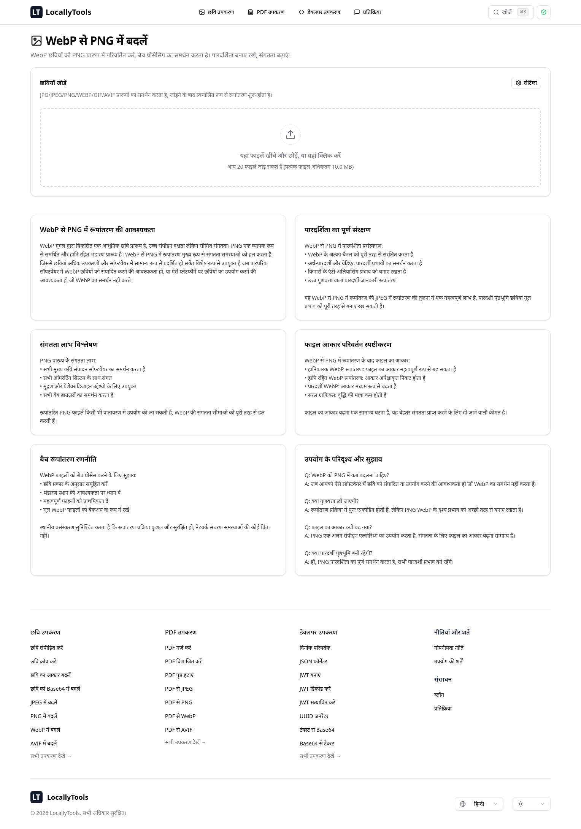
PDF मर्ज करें (178, 647)
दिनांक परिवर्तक (315, 647)
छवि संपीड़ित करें (46, 647)
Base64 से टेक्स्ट (317, 743)
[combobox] (479, 804)
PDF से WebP (180, 716)
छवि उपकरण (216, 12)
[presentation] (290, 147)
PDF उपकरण (266, 12)
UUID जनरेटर (314, 716)
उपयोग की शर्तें (448, 661)
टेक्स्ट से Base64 (317, 729)
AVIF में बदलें (43, 743)
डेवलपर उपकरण (319, 12)
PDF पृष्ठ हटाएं (179, 675)
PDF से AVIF (178, 729)
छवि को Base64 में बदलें (55, 688)
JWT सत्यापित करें (317, 702)
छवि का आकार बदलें (50, 675)
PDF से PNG (178, 702)
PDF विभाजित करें (183, 661)
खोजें (511, 12)
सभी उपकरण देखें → (51, 755)
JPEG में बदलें (43, 702)
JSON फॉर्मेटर (313, 661)
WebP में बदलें (45, 729)
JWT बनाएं (310, 675)
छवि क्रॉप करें (43, 661)
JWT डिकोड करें (315, 688)
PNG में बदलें (43, 716)
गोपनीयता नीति (449, 647)
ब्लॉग (439, 694)
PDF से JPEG (179, 688)
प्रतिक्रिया (367, 12)
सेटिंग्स (526, 82)
